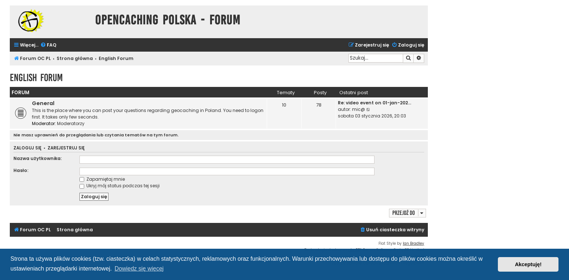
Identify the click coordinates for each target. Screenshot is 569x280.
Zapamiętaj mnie (102, 179)
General (43, 103)
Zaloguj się (27, 148)
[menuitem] (48, 45)
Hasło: (20, 170)
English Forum (36, 77)
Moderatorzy (71, 123)
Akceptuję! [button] (528, 264)
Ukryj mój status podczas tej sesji (119, 186)
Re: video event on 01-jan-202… (374, 103)
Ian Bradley (413, 243)
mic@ (358, 109)
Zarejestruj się (66, 148)
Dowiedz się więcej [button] (139, 268)
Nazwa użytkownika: (37, 158)
